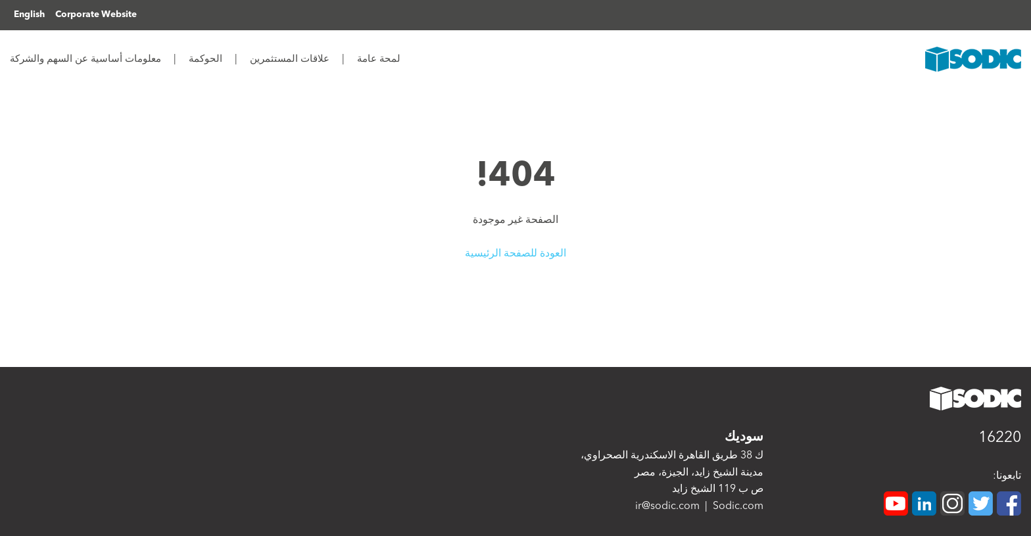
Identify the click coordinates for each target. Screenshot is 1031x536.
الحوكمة (204, 59)
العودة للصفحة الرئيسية (515, 254)
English (29, 15)
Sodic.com (738, 506)
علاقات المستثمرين (288, 59)
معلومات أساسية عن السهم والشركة (85, 59)
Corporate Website (96, 15)
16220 (999, 438)
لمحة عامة (377, 59)
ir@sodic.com (667, 506)
